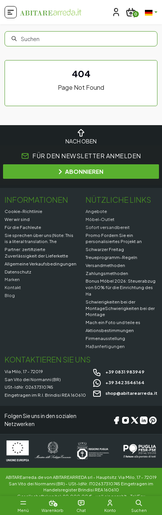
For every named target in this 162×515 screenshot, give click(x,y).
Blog (10, 295)
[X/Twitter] (134, 420)
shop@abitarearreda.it (124, 393)
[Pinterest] (152, 420)
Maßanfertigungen (105, 346)
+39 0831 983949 (118, 371)
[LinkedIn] (143, 420)
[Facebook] (116, 420)
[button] (139, 503)
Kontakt (13, 287)
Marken (12, 279)
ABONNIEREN (81, 171)
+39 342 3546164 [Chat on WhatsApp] (118, 382)
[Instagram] (125, 420)
